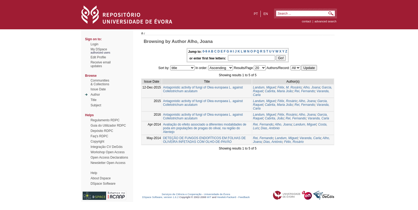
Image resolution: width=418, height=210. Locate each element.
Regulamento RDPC (105, 120)
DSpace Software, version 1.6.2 (160, 197)
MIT (209, 197)
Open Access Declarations (109, 157)
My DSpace (99, 49)
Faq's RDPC (99, 136)
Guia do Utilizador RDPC (108, 125)
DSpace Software (103, 183)
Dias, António (270, 128)
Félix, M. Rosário (290, 87)
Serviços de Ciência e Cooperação (182, 194)
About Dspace (101, 178)
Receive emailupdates (101, 64)
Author (95, 94)
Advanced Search (325, 21)
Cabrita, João (274, 118)
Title (94, 100)
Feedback (244, 197)
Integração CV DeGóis (107, 147)
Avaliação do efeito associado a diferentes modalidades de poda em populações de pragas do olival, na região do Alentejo (204, 128)
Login (94, 44)
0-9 (205, 51)
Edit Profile (98, 57)
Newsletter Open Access (108, 163)
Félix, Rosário (287, 101)
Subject (96, 105)
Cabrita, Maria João (279, 91)
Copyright (97, 141)
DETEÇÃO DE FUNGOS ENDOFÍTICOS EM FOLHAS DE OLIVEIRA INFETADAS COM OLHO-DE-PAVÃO (204, 140)
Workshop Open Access (108, 152)
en (265, 14)
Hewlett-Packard (226, 197)
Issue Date (98, 89)
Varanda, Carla (318, 118)
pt (256, 14)
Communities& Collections (100, 82)
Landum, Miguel (264, 87)
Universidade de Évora (217, 194)
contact (306, 21)
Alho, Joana (311, 87)
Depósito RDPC (102, 131)
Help (94, 173)
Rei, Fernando (305, 91)
